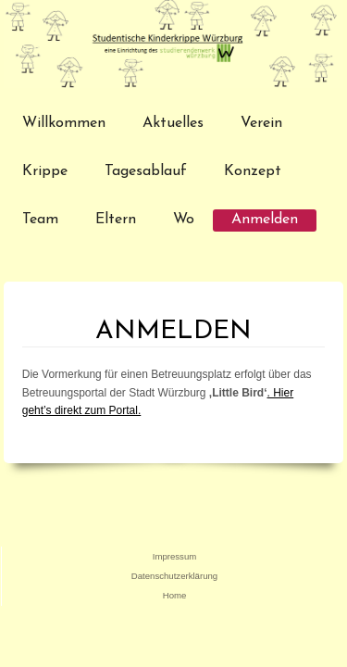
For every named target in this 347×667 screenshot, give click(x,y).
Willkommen (63, 123)
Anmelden (264, 219)
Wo (183, 219)
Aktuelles (173, 123)
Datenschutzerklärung (174, 576)
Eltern (115, 219)
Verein (261, 123)
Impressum (174, 556)
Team (40, 219)
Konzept (252, 171)
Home (175, 595)
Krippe (45, 171)
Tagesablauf (146, 171)
